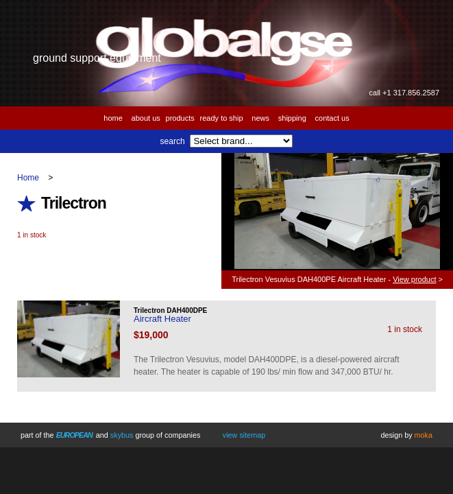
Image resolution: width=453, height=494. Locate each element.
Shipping (292, 118)
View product (414, 279)
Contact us (332, 118)
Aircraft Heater (162, 319)
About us (146, 118)
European (74, 435)
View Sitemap (244, 435)
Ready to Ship (221, 118)
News (260, 118)
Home (113, 118)
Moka (423, 435)
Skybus (122, 435)
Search (172, 141)
